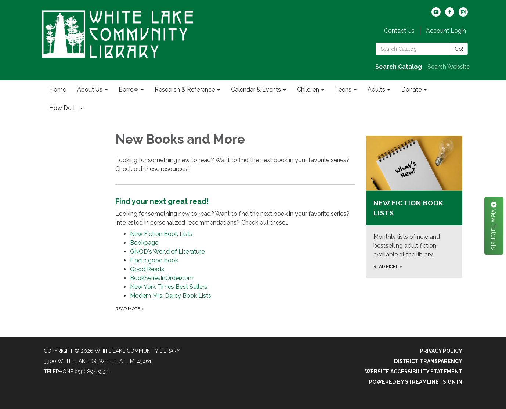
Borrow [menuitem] (128, 89)
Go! (459, 49)
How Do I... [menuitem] (63, 107)
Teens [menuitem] (343, 89)
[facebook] (449, 14)
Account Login (446, 30)
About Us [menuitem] (89, 89)
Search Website (448, 66)
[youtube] (436, 14)
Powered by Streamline (404, 382)
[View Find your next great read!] (235, 211)
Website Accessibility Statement (413, 371)
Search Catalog (398, 66)
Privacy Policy (441, 351)
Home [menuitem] (57, 89)
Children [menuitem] (308, 89)
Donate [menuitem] (411, 89)
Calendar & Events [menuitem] (256, 89)
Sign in (452, 382)
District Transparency (428, 361)
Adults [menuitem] (376, 89)
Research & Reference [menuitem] (185, 89)
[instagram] (463, 14)
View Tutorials (493, 226)
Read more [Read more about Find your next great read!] (129, 308)
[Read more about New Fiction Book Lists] (414, 207)
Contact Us (399, 30)
